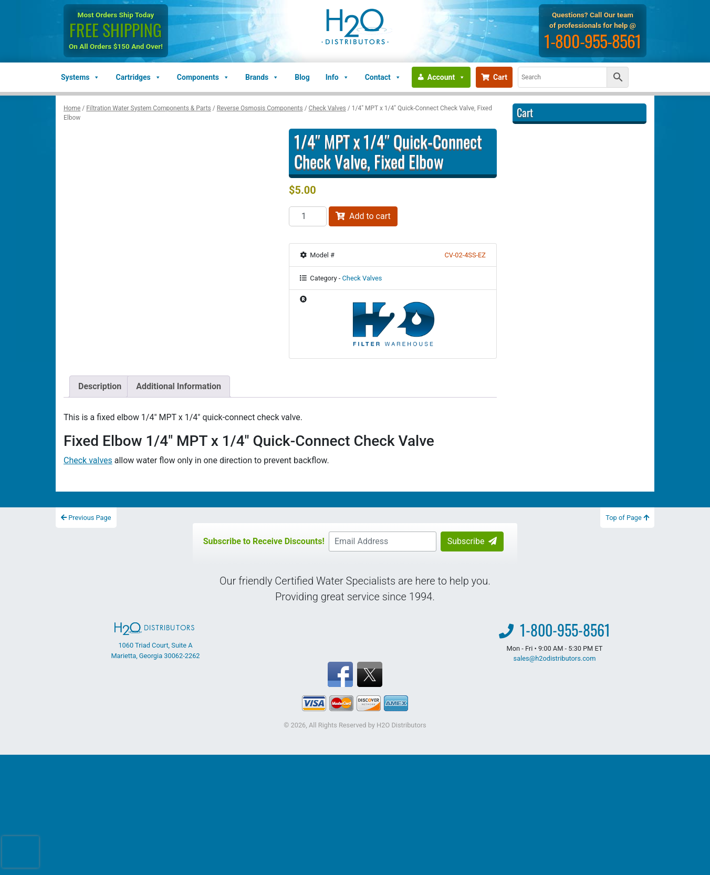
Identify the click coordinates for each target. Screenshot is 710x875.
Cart (494, 77)
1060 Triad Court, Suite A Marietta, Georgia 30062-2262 (155, 640)
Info (337, 77)
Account (446, 77)
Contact (383, 77)
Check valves (88, 460)
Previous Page (86, 518)
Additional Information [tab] (178, 386)
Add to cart (363, 216)
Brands (262, 77)
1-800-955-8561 (592, 40)
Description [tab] (99, 386)
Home (72, 108)
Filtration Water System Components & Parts (148, 108)
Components (203, 77)
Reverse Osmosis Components (260, 108)
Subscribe (472, 541)
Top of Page (627, 518)
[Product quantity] (308, 216)
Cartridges (138, 77)
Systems (80, 77)
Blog (302, 77)
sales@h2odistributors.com (555, 658)
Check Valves (327, 108)
